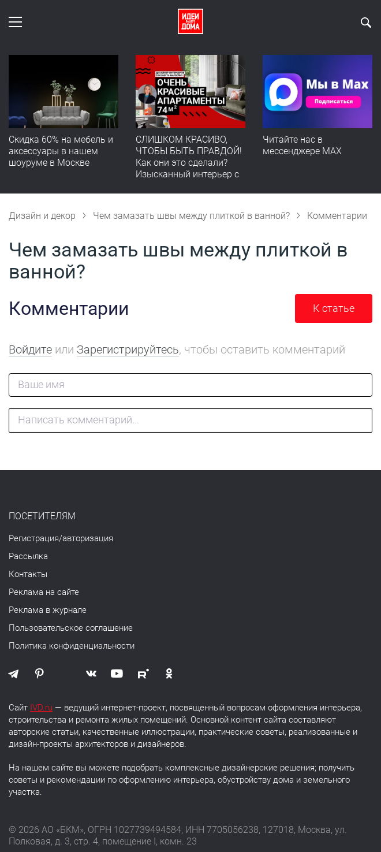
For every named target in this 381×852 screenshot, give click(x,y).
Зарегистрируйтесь (128, 349)
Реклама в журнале (48, 610)
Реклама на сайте (44, 592)
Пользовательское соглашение (71, 628)
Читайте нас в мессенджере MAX (302, 145)
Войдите (30, 349)
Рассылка (28, 556)
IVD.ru (41, 707)
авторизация (87, 538)
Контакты (28, 574)
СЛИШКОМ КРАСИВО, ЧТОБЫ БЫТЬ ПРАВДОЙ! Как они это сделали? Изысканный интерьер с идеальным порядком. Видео (189, 168)
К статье (333, 308)
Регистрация (34, 538)
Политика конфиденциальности (72, 646)
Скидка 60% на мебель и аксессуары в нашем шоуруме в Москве (61, 151)
